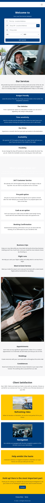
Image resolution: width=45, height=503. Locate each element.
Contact (22, 487)
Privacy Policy (19, 497)
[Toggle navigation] (41, 4)
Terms (26, 497)
